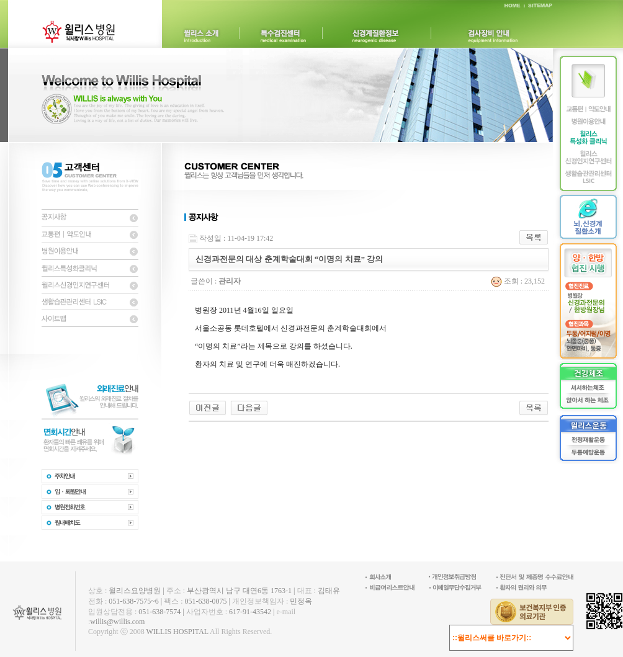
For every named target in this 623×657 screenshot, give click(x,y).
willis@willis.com (117, 621)
